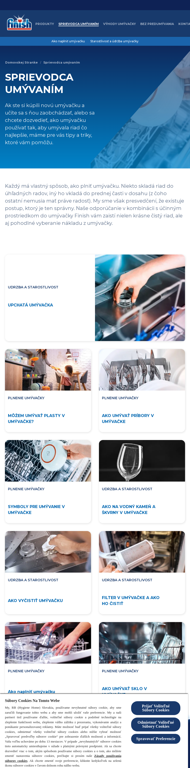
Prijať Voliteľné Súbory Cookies (156, 708)
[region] (94, 730)
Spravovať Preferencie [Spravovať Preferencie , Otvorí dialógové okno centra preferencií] (155, 739)
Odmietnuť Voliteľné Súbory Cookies (156, 724)
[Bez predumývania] (157, 24)
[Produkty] (44, 24)
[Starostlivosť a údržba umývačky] (114, 41)
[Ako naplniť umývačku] (68, 41)
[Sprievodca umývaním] (78, 24)
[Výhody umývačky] (119, 24)
